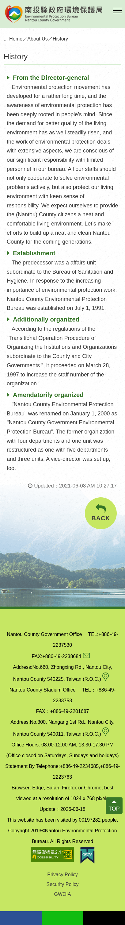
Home (15, 38)
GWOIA (62, 894)
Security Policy (63, 884)
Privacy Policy (62, 874)
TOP (114, 809)
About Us (37, 38)
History (60, 38)
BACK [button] (101, 512)
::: (6, 38)
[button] (117, 11)
